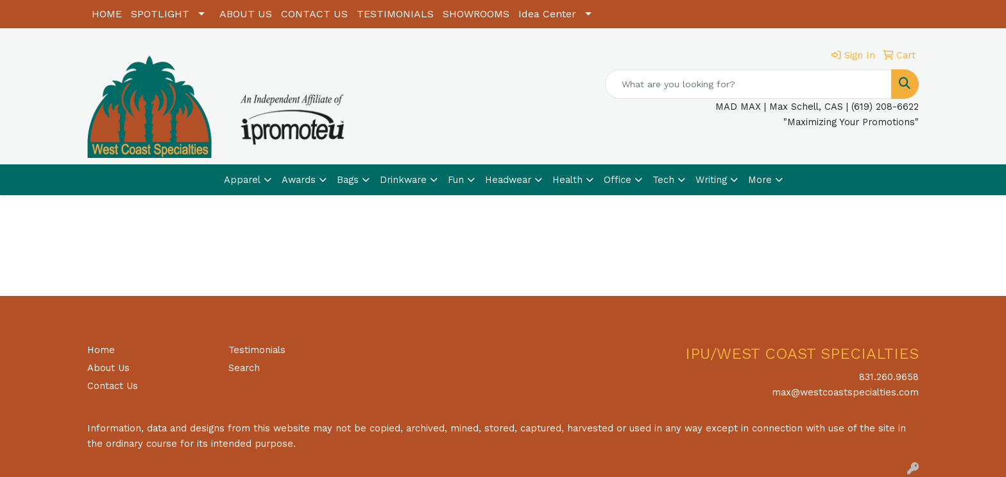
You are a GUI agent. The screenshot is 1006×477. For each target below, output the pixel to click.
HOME (107, 14)
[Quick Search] (748, 84)
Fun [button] (456, 180)
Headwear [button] (508, 180)
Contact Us (112, 386)
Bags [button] (348, 180)
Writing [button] (711, 180)
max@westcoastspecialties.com (845, 392)
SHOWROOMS (476, 14)
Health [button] (567, 180)
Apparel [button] (242, 180)
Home (101, 350)
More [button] (760, 180)
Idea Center (547, 14)
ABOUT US (245, 14)
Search (244, 368)
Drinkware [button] (403, 180)
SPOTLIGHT (160, 14)
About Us (108, 368)
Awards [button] (299, 180)
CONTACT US (314, 14)
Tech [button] (663, 180)
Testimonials (257, 350)
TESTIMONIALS (395, 14)
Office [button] (617, 180)
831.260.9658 (889, 377)
